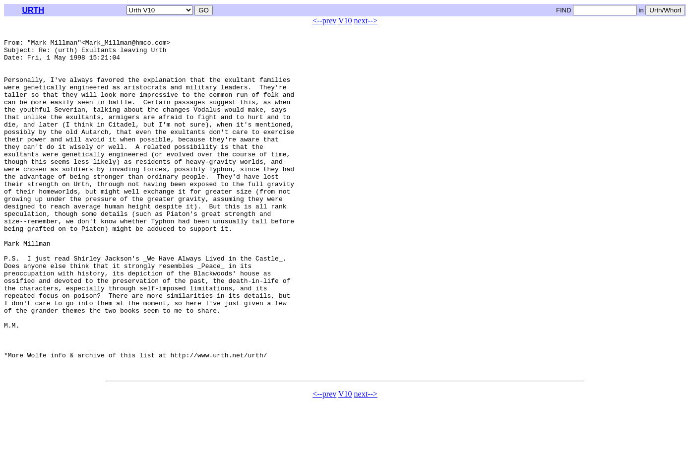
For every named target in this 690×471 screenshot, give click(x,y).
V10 (345, 20)
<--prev (324, 20)
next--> (365, 20)
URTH (33, 10)
